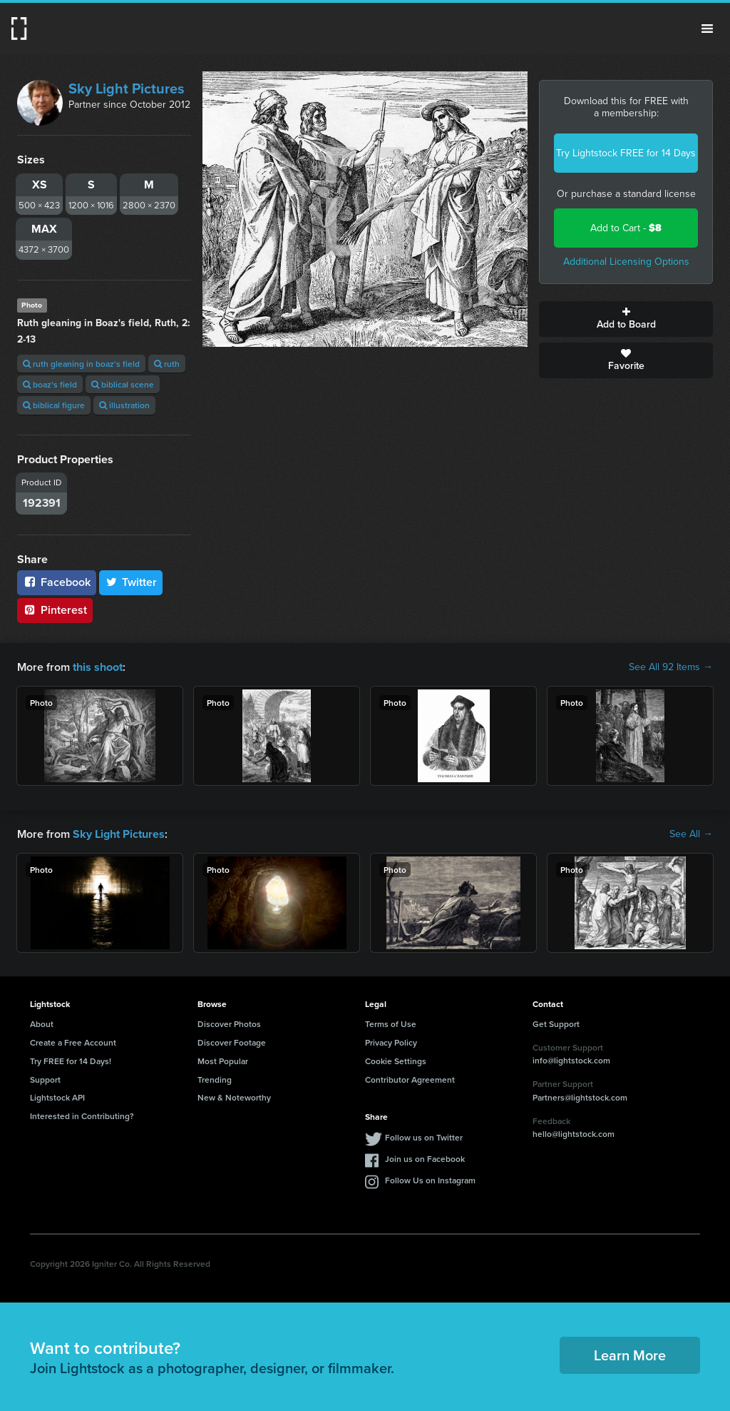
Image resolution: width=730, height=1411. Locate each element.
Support (45, 1079)
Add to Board (626, 319)
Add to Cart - (626, 228)
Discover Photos (229, 1024)
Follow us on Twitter (424, 1137)
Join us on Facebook (425, 1159)
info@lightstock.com (571, 1060)
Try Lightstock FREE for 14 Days (626, 153)
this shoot (98, 667)
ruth (167, 364)
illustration (124, 405)
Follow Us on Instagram (430, 1180)
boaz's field (50, 384)
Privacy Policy (391, 1042)
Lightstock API (57, 1097)
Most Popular (222, 1061)
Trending (214, 1079)
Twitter (131, 582)
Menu (707, 28)
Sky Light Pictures (126, 88)
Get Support (556, 1024)
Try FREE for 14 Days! (70, 1061)
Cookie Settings (395, 1061)
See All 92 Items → (671, 667)
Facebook (57, 582)
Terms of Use (390, 1024)
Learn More (630, 1355)
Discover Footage (231, 1042)
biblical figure (54, 405)
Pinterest (55, 610)
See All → (691, 833)
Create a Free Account (73, 1042)
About (41, 1024)
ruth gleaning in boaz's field (81, 364)
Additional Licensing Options (626, 261)
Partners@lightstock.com (580, 1097)
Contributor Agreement (410, 1079)
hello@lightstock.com (574, 1134)
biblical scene (122, 384)
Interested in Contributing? (82, 1116)
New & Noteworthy (234, 1097)
